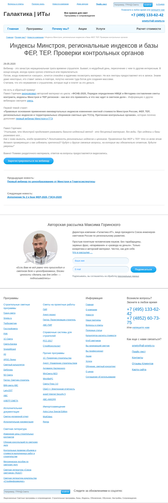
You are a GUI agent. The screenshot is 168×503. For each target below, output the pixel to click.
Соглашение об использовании (101, 377)
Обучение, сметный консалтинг (101, 366)
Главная (13, 28)
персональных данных (128, 276)
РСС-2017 (48, 341)
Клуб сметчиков (93, 340)
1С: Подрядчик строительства (57, 358)
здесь (30, 100)
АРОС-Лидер (10, 359)
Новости (90, 315)
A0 (5, 354)
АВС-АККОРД (49, 399)
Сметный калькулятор (14, 365)
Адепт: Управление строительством (60, 363)
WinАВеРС (48, 379)
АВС (6, 395)
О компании (91, 309)
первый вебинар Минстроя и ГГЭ (34, 118)
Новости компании (60, 4)
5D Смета (8, 375)
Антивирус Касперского (54, 368)
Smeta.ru (8, 318)
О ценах (90, 371)
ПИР (45, 309)
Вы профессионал (94, 351)
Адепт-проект (49, 314)
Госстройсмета (11, 328)
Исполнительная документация (18, 422)
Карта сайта (139, 369)
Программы (35, 28)
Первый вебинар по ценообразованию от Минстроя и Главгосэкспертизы (51, 181)
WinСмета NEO (50, 373)
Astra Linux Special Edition (55, 411)
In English (160, 4)
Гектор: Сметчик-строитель (16, 380)
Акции (82, 28)
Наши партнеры (93, 320)
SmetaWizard (10, 349)
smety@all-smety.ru (153, 20)
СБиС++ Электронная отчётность (59, 389)
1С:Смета (8, 339)
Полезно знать (38, 4)
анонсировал (29, 93)
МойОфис (47, 416)
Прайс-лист (139, 351)
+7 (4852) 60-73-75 (143, 320)
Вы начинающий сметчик (98, 346)
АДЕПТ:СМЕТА (11, 401)
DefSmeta (8, 370)
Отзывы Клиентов (142, 363)
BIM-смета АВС (11, 385)
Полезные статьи (94, 330)
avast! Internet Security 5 (54, 394)
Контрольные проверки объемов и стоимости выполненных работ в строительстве (20, 453)
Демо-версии (82, 4)
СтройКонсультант (52, 346)
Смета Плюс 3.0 (50, 384)
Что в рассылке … (82, 252)
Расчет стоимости (149, 28)
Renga (46, 422)
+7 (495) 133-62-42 (143, 311)
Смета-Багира (10, 344)
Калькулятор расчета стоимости (101, 335)
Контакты (137, 357)
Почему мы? (60, 28)
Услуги (100, 28)
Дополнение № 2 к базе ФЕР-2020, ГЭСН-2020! (34, 197)
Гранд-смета (9, 313)
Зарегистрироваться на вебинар (28, 160)
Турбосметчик (10, 323)
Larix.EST (8, 390)
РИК (6, 334)
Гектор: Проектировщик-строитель (59, 320)
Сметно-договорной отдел (16, 416)
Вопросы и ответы (16, 4)
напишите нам (158, 10)
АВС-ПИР (47, 325)
